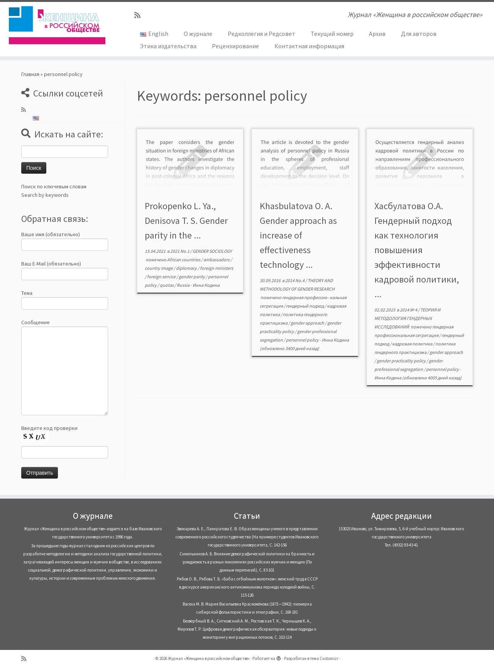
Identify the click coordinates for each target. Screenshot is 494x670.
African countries (184, 259)
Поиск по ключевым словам (53, 186)
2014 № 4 (409, 310)
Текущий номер (332, 33)
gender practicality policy (401, 361)
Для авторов (418, 33)
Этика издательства (168, 46)
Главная (30, 74)
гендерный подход (305, 306)
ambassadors (216, 259)
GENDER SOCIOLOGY (212, 251)
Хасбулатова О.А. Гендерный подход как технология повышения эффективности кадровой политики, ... (416, 250)
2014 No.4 (295, 280)
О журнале (198, 33)
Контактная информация (309, 46)
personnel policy (303, 340)
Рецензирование (235, 46)
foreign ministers (216, 268)
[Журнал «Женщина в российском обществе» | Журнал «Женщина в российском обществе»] (57, 25)
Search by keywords (45, 194)
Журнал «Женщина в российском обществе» (209, 658)
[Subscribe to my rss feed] (139, 15)
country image (159, 268)
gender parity (192, 276)
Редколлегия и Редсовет (261, 33)
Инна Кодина (206, 285)
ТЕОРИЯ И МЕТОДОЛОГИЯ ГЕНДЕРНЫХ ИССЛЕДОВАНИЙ (407, 318)
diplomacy (187, 268)
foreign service (161, 276)
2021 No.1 (180, 251)
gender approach (308, 323)
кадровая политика (412, 344)
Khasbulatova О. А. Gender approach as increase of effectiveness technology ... (298, 235)
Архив (377, 33)
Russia (183, 285)
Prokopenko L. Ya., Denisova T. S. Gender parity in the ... (186, 220)
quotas (167, 285)
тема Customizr (324, 658)
